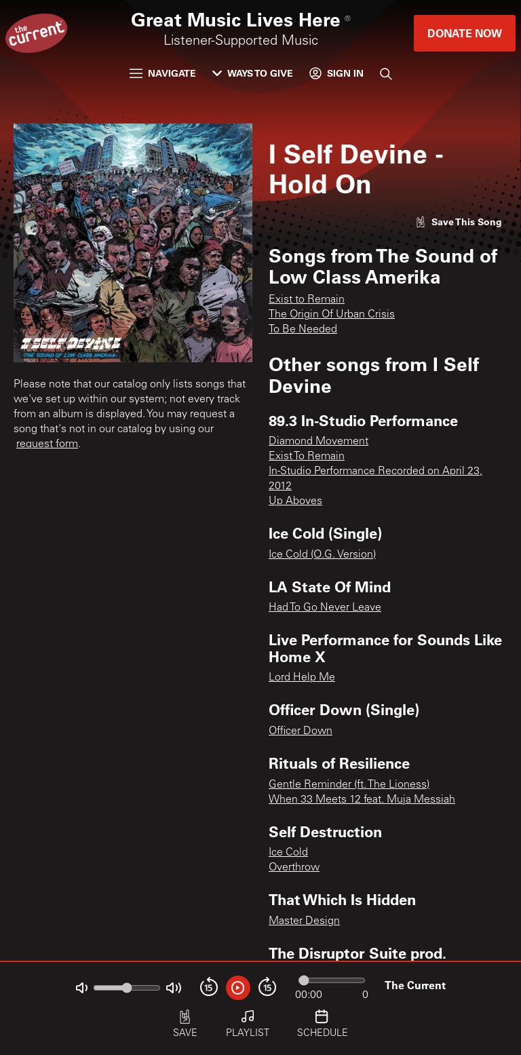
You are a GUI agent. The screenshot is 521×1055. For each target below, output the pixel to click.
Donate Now (464, 33)
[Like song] (458, 221)
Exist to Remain (307, 299)
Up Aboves (295, 501)
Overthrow (294, 867)
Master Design (304, 921)
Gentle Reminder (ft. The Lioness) (349, 785)
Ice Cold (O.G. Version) (322, 555)
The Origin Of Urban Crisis (332, 314)
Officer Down (300, 731)
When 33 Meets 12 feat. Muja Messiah (362, 799)
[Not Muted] (82, 988)
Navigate (163, 72)
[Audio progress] (332, 980)
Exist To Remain (307, 456)
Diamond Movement (318, 441)
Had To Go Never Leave (325, 607)
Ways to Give (252, 72)
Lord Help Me (302, 677)
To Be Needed (303, 329)
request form (47, 444)
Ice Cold (288, 852)
